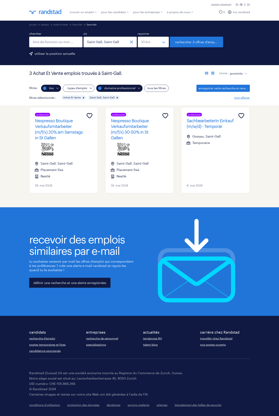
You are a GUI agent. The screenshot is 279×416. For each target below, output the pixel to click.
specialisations (96, 344)
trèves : (224, 73)
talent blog (150, 344)
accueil (32, 24)
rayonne (143, 33)
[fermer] (131, 42)
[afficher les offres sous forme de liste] (206, 73)
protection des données (83, 405)
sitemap (162, 405)
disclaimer (113, 405)
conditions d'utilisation (44, 405)
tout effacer (242, 97)
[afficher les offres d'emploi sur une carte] (213, 73)
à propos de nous (180, 12)
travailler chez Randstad (216, 338)
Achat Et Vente (60, 24)
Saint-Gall (77, 24)
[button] (83, 97)
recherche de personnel (102, 338)
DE (237, 4)
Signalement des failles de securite (198, 405)
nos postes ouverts (213, 344)
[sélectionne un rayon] (153, 42)
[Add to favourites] (89, 115)
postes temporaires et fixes (47, 344)
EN (248, 4)
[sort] (237, 70)
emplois (45, 24)
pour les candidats (115, 12)
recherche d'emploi (42, 338)
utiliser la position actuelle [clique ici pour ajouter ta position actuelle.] (55, 54)
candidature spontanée (45, 350)
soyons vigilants (138, 405)
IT (245, 4)
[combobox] (56, 42)
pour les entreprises (148, 12)
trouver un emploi (83, 12)
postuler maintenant (221, 4)
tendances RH (152, 338)
